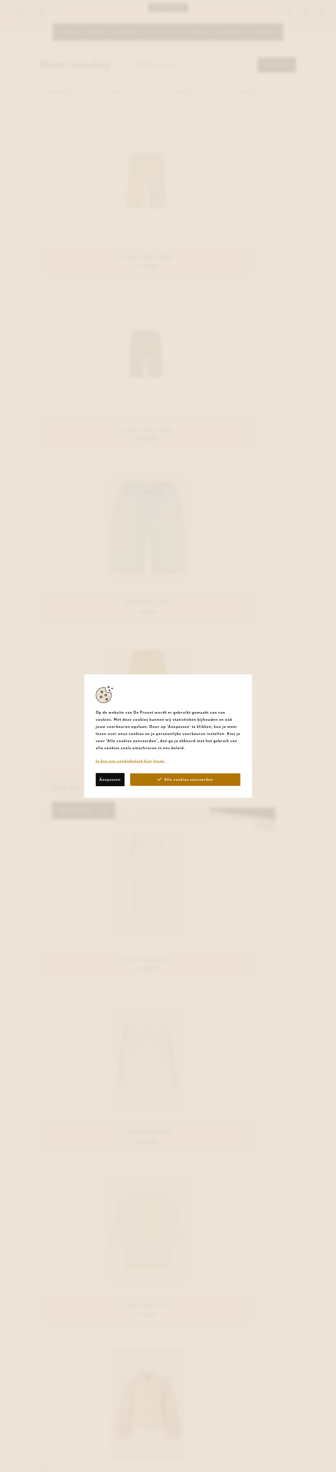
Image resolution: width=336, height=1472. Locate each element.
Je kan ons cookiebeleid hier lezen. (131, 760)
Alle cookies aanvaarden (185, 779)
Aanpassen (110, 779)
